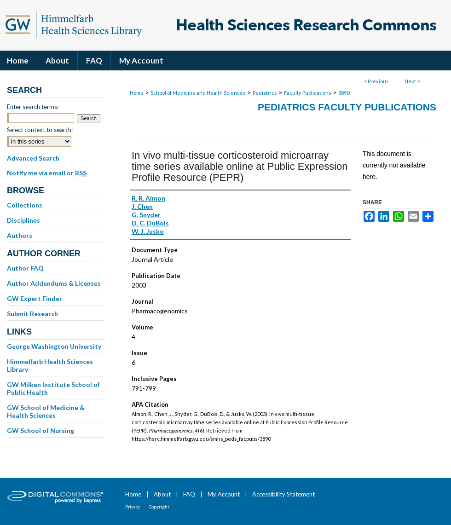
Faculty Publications (307, 93)
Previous (378, 81)
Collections (24, 205)
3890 (343, 93)
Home (137, 93)
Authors (19, 235)
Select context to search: (40, 129)
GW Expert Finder (34, 298)
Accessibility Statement (283, 494)
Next (410, 81)
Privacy (132, 506)
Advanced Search (33, 158)
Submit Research (32, 313)
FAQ (189, 494)
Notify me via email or (47, 173)
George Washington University (54, 346)
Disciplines (23, 220)
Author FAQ (25, 268)
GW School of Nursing (40, 430)
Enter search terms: (32, 106)
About (162, 494)
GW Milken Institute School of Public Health (53, 388)
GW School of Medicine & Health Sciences (46, 411)
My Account (224, 494)
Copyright (159, 506)
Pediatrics (265, 93)
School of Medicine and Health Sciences (198, 93)
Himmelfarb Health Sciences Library (50, 365)
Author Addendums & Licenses (54, 283)
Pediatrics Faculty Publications (347, 107)
